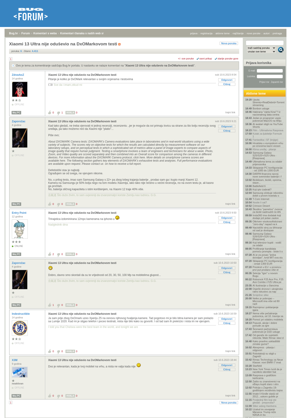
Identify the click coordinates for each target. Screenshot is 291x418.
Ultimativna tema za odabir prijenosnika (267, 163)
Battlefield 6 (259, 186)
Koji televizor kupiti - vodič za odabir (267, 244)
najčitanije (238, 33)
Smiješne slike (260, 295)
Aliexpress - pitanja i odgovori (264, 349)
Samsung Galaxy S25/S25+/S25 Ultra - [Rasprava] (264, 155)
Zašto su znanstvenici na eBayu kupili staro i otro (266, 383)
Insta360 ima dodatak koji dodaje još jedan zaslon (267, 216)
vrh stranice (278, 411)
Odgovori (226, 80)
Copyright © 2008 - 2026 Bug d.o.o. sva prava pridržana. (145, 416)
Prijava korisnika (258, 63)
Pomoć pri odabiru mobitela (268, 319)
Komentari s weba (45, 33)
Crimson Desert (261, 205)
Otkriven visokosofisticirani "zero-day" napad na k (267, 223)
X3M (15, 360)
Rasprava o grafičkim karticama (264, 376)
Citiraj (226, 84)
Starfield (257, 365)
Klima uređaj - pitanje (264, 149)
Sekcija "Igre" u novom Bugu (265, 274)
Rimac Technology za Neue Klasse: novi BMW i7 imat (268, 361)
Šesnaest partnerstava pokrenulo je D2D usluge (266, 330)
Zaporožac (19, 121)
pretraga (277, 33)
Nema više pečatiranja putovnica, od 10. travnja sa (268, 314)
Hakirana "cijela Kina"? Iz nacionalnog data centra (267, 113)
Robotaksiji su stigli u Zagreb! (264, 355)
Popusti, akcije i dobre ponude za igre (265, 324)
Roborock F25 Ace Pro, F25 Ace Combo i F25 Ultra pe (268, 280)
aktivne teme (223, 33)
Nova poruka (228, 43)
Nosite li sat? (260, 202)
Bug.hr (13, 33)
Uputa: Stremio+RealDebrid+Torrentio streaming (268, 102)
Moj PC (16, 112)
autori (266, 33)
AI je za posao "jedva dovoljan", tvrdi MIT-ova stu (268, 256)
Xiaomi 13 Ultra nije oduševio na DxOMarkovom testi (159, 65)
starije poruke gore (228, 58)
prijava (193, 33)
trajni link (230, 112)
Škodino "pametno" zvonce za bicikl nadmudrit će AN (267, 210)
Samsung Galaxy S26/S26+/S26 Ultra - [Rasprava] (264, 236)
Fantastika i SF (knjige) (265, 139)
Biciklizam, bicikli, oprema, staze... (267, 181)
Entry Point (19, 212)
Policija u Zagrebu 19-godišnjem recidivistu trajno (268, 389)
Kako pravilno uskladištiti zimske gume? (266, 342)
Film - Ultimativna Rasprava (268, 130)
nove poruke (254, 33)
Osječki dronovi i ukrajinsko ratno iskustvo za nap (268, 290)
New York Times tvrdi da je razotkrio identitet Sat (267, 370)
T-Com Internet (261, 199)
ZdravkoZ (18, 74)
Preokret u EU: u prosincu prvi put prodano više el (267, 268)
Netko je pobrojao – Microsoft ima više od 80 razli (266, 301)
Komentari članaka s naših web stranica (86, 33)
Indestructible (21, 313)
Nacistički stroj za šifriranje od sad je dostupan (267, 229)
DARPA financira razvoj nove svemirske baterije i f (267, 175)
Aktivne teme (256, 93)
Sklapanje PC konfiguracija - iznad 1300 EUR (267, 262)
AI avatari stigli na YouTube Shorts (268, 125)
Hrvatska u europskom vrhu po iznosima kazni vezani (268, 144)
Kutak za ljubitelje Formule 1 (267, 135)
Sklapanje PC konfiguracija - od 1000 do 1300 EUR (267, 169)
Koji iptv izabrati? (262, 189)
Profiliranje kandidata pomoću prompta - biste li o (268, 250)
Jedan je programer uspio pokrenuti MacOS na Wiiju (267, 119)
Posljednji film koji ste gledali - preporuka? (264, 401)
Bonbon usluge (261, 108)
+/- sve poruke (186, 58)
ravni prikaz (205, 58)
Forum (25, 33)
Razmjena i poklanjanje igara (265, 308)
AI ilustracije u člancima (266, 285)
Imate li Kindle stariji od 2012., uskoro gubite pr (265, 395)
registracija (207, 33)
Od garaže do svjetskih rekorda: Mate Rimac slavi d (268, 336)
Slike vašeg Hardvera (264, 406)
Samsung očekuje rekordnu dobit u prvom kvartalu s (268, 194)
